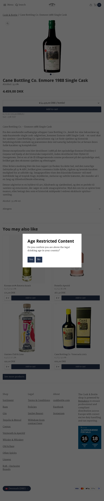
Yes (31, 259)
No (38, 259)
